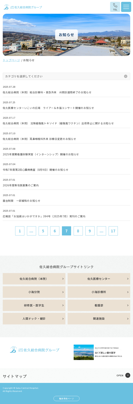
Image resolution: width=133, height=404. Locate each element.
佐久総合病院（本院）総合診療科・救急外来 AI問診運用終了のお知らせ (47, 92)
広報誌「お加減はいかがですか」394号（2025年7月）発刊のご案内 (44, 216)
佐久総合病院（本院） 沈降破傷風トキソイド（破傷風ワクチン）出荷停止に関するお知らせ (58, 123)
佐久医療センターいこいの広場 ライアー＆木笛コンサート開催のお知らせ (48, 108)
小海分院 (34, 292)
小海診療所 (99, 292)
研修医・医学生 (34, 305)
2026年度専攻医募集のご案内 (21, 185)
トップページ (11, 60)
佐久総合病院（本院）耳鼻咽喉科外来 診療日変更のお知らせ (39, 139)
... (31, 230)
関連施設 (99, 318)
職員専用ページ (66, 398)
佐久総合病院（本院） (34, 279)
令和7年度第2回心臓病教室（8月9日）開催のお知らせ (35, 169)
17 (113, 230)
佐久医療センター (98, 279)
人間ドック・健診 (34, 318)
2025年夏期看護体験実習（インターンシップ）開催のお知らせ (41, 154)
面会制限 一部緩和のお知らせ (21, 200)
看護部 (99, 305)
